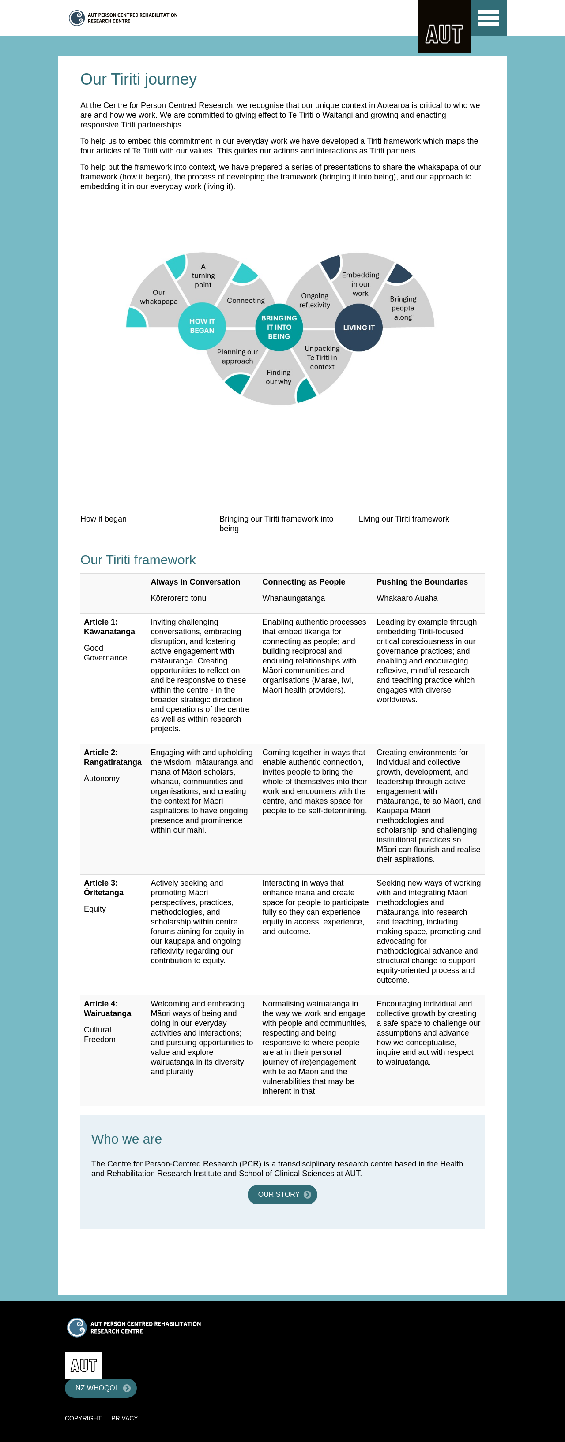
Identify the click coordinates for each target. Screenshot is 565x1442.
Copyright (83, 1418)
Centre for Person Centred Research (152, 18)
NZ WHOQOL (97, 1388)
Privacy (124, 1418)
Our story (279, 1194)
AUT (444, 26)
